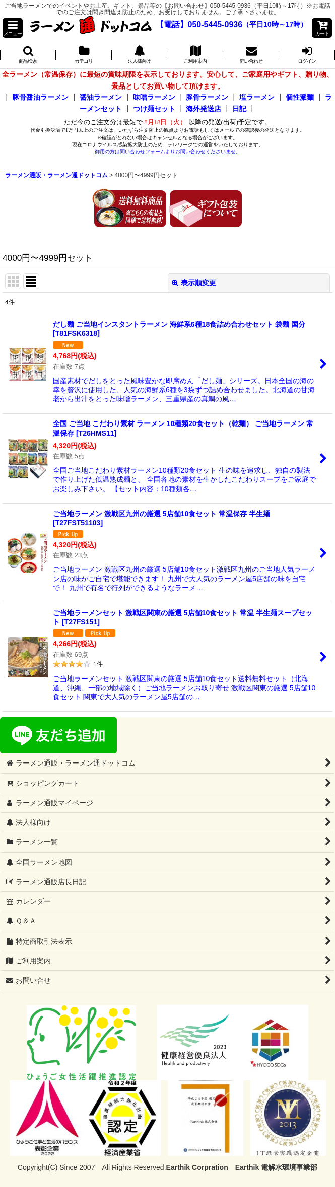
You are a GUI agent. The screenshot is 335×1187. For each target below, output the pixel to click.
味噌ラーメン (154, 97)
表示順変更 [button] (194, 283)
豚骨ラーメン (207, 97)
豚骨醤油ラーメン (40, 97)
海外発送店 (203, 109)
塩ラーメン (257, 97)
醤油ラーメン (101, 97)
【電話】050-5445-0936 (199, 24)
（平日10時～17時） (274, 25)
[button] (13, 28)
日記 (239, 109)
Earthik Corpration (197, 1167)
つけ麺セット (154, 109)
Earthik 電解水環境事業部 (276, 1167)
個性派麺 (300, 97)
